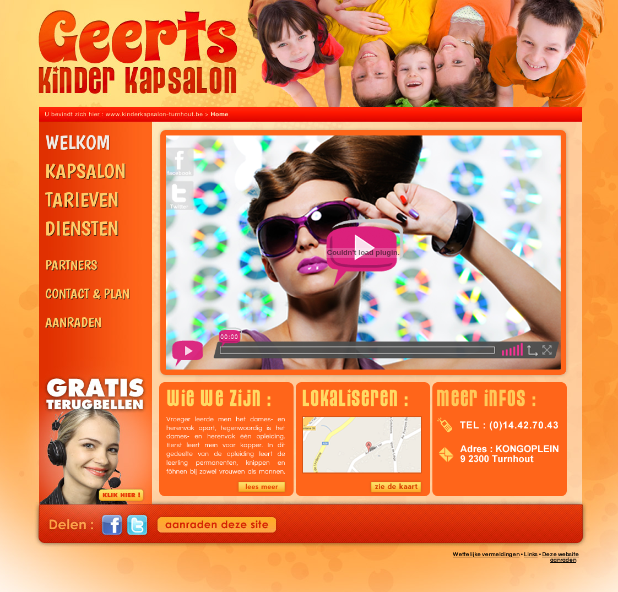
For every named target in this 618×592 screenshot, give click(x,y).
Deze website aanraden (560, 557)
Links (531, 554)
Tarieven (98, 203)
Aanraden (98, 330)
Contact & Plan (98, 301)
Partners (98, 273)
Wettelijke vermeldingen (486, 554)
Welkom (98, 146)
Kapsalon (98, 175)
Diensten (98, 238)
